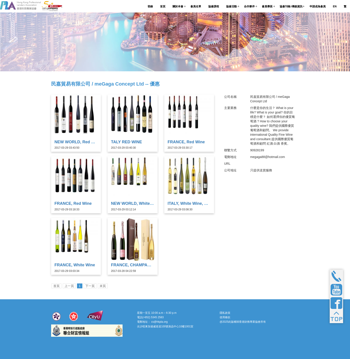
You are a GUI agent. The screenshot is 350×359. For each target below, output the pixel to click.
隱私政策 (225, 312)
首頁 (162, 6)
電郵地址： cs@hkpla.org (152, 321)
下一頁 (90, 286)
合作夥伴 (249, 6)
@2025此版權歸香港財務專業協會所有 (243, 321)
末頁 (103, 286)
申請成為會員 (318, 6)
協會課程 (213, 6)
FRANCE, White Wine (74, 265)
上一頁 (69, 286)
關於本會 (178, 6)
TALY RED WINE (126, 142)
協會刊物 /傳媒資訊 (291, 6)
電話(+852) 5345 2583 (150, 317)
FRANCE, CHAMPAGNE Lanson (141, 265)
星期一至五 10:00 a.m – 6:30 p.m (157, 312)
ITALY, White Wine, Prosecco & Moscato (206, 203)
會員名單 (195, 6)
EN (335, 6)
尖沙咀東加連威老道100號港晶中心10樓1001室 (165, 326)
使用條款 (225, 317)
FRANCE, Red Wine (186, 142)
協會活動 (231, 6)
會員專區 (267, 6)
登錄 (150, 6)
